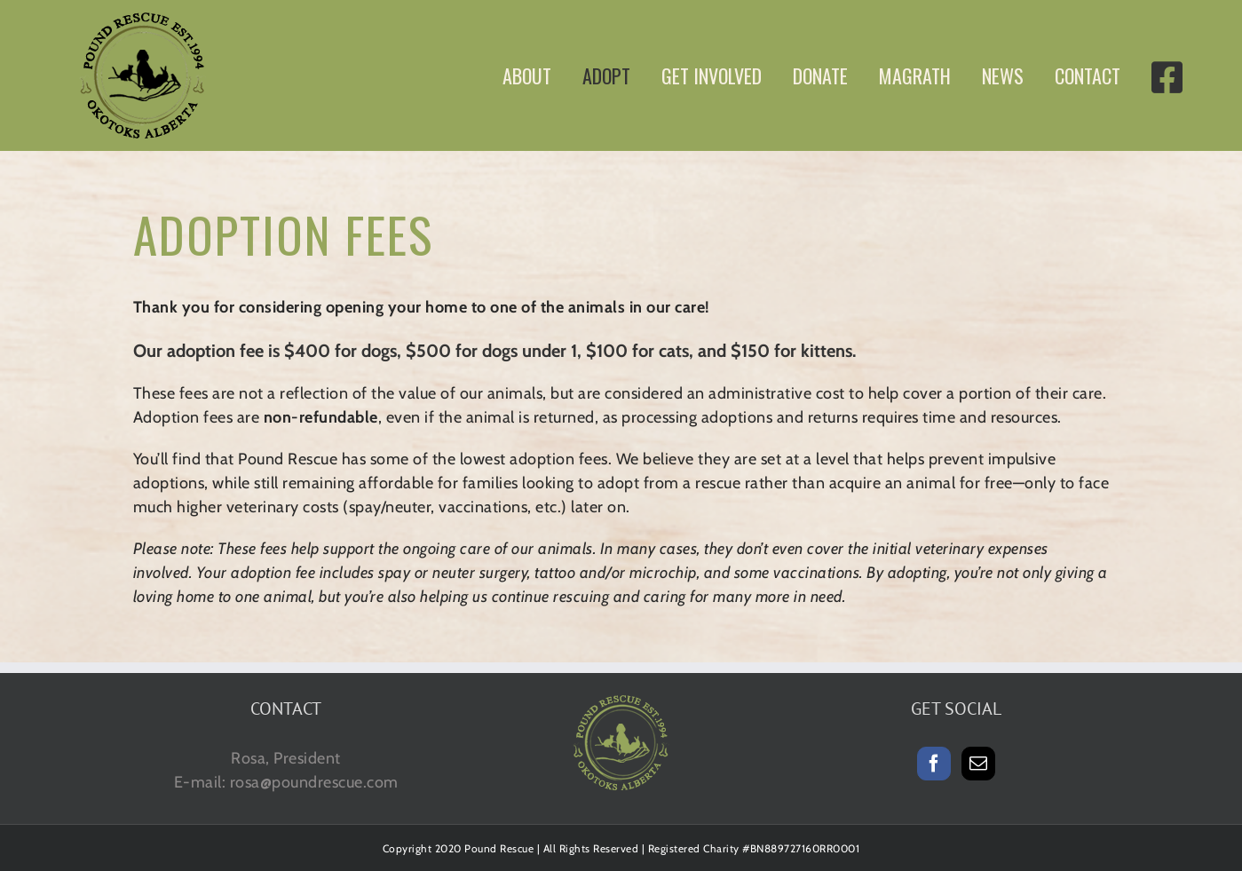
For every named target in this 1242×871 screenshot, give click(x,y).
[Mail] (978, 763)
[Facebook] (934, 763)
